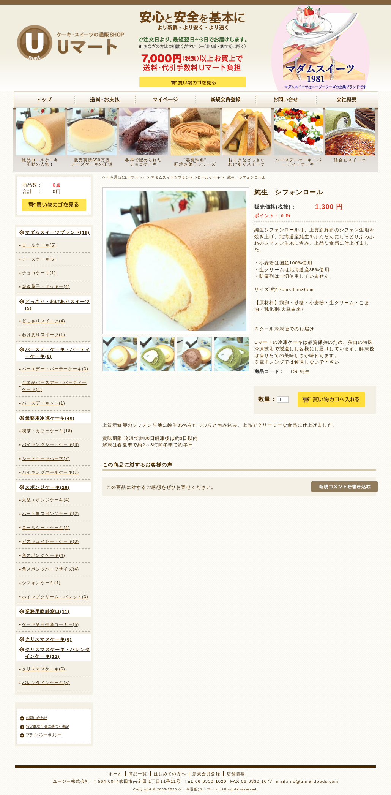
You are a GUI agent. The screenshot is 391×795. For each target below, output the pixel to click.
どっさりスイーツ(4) (43, 321)
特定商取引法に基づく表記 (47, 726)
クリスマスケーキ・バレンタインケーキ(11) (57, 652)
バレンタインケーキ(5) (46, 682)
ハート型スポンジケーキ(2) (50, 513)
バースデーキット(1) (43, 403)
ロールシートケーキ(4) (46, 527)
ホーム (115, 773)
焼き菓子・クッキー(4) (46, 286)
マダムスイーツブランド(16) (57, 232)
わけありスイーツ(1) (43, 334)
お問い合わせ (36, 718)
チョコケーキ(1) (39, 272)
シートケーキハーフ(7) (46, 458)
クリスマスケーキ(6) (48, 639)
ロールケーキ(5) (39, 245)
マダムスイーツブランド (173, 177)
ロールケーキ (209, 177)
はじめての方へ (170, 773)
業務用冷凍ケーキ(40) (50, 418)
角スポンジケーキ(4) (43, 555)
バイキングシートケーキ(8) (50, 444)
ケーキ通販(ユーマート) (124, 177)
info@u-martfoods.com (313, 781)
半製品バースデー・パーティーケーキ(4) (54, 385)
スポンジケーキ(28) (47, 487)
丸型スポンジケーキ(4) (46, 500)
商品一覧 (138, 773)
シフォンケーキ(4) (41, 582)
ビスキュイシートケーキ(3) (50, 541)
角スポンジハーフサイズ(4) (50, 569)
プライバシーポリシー (44, 735)
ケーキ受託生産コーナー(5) (50, 624)
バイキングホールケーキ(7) (50, 472)
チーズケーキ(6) (39, 259)
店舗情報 (236, 773)
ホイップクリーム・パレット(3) (55, 596)
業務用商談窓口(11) (47, 611)
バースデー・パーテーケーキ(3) (55, 369)
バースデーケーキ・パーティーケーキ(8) (57, 352)
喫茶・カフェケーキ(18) (47, 430)
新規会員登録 (206, 773)
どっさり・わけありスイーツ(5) (57, 304)
